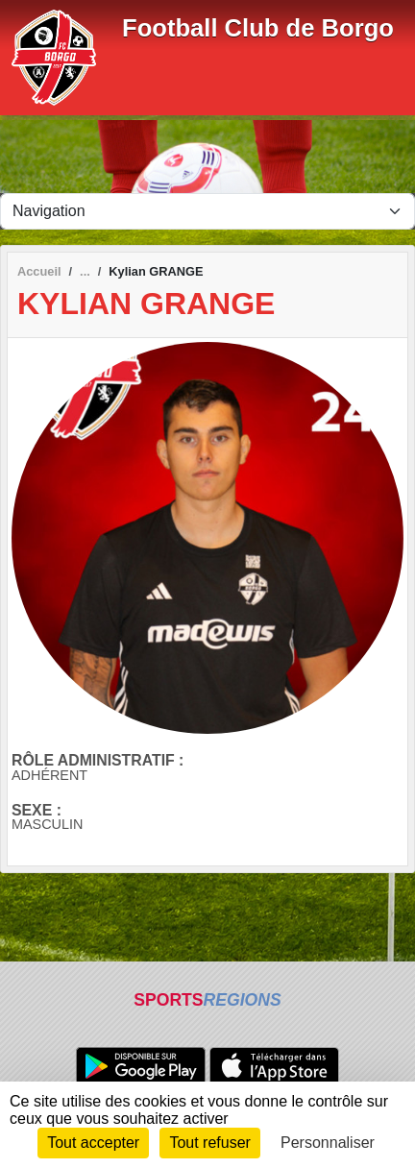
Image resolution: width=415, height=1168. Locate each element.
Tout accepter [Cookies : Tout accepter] (93, 1142)
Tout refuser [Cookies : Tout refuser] (209, 1142)
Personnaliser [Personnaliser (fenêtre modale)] (328, 1142)
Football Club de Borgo (258, 27)
